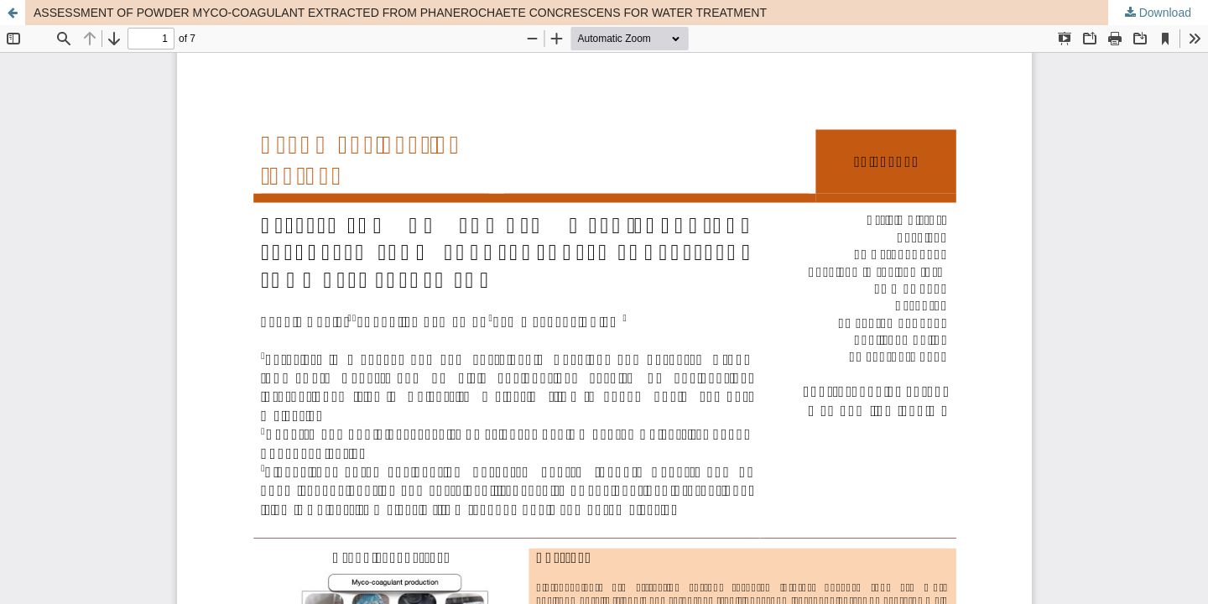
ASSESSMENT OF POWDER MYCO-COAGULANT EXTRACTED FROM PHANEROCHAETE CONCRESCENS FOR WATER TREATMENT (400, 12)
